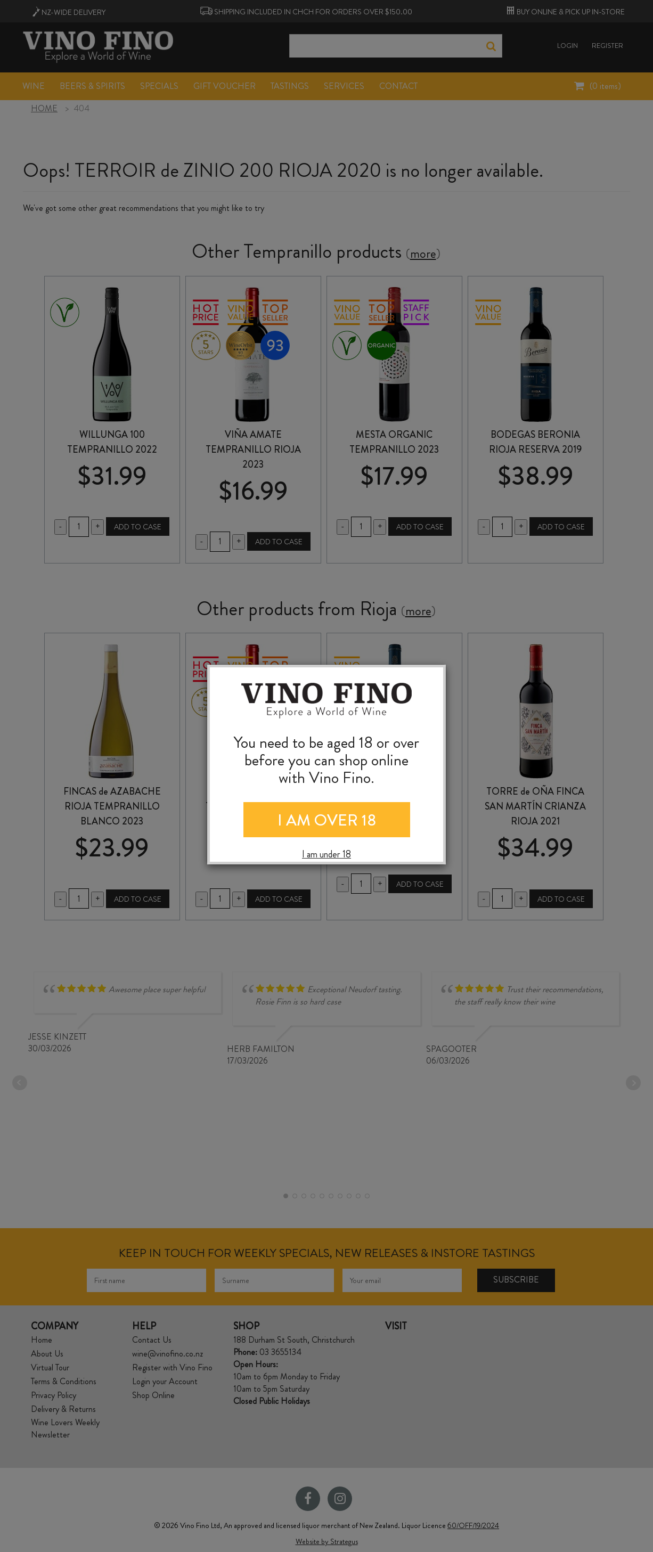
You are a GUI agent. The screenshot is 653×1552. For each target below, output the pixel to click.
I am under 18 (326, 854)
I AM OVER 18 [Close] (326, 820)
